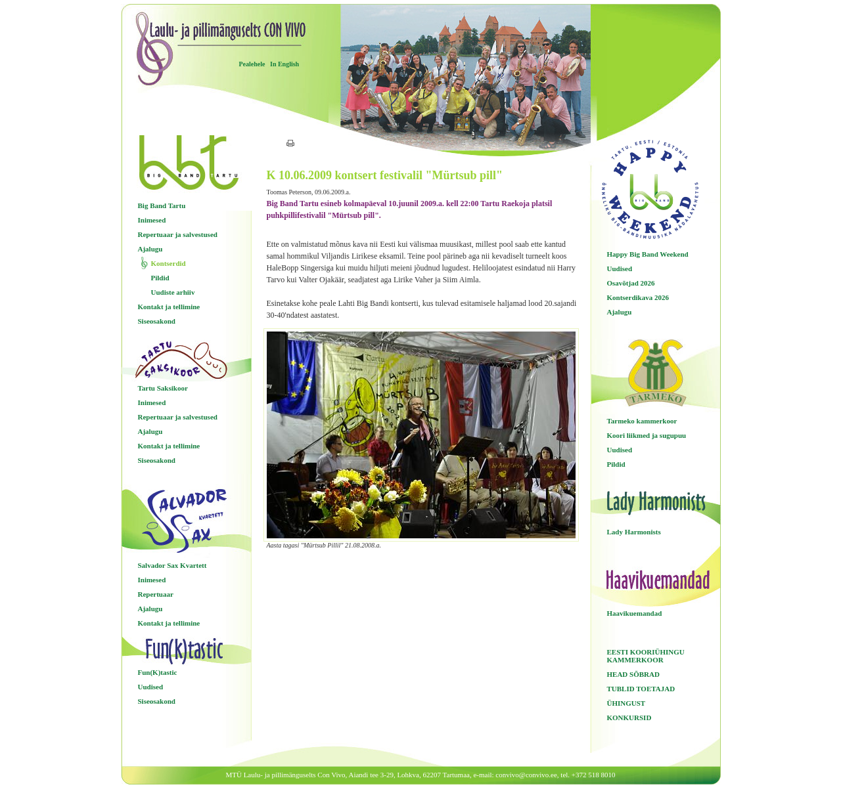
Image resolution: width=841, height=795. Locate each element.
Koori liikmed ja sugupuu (647, 435)
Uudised (151, 687)
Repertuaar (155, 594)
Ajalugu (150, 249)
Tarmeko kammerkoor (642, 421)
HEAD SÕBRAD (633, 674)
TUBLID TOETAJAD (641, 689)
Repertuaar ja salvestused (177, 234)
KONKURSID (629, 717)
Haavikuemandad (634, 613)
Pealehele (252, 64)
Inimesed (152, 220)
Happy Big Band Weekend (648, 254)
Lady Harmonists (634, 532)
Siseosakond (156, 321)
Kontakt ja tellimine (169, 307)
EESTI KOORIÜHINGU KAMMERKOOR (646, 656)
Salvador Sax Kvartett (172, 565)
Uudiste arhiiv (173, 292)
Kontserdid (168, 263)
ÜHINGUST (626, 703)
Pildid (160, 278)
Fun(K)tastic (157, 672)
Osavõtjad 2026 (631, 283)
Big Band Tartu (162, 205)
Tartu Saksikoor (163, 388)
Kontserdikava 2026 (638, 297)
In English (284, 64)
